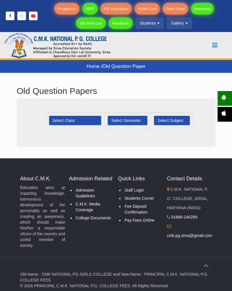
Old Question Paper (123, 66)
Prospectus (68, 9)
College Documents (93, 218)
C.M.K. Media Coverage (88, 207)
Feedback (120, 23)
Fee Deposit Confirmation (136, 209)
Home (93, 66)
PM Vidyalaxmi (116, 9)
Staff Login (134, 190)
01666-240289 (182, 217)
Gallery (177, 23)
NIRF (91, 9)
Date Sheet (174, 9)
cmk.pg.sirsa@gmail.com (189, 235)
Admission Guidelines (85, 193)
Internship (200, 9)
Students (148, 23)
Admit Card (147, 9)
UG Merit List (92, 23)
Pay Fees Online (140, 220)
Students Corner (139, 198)
